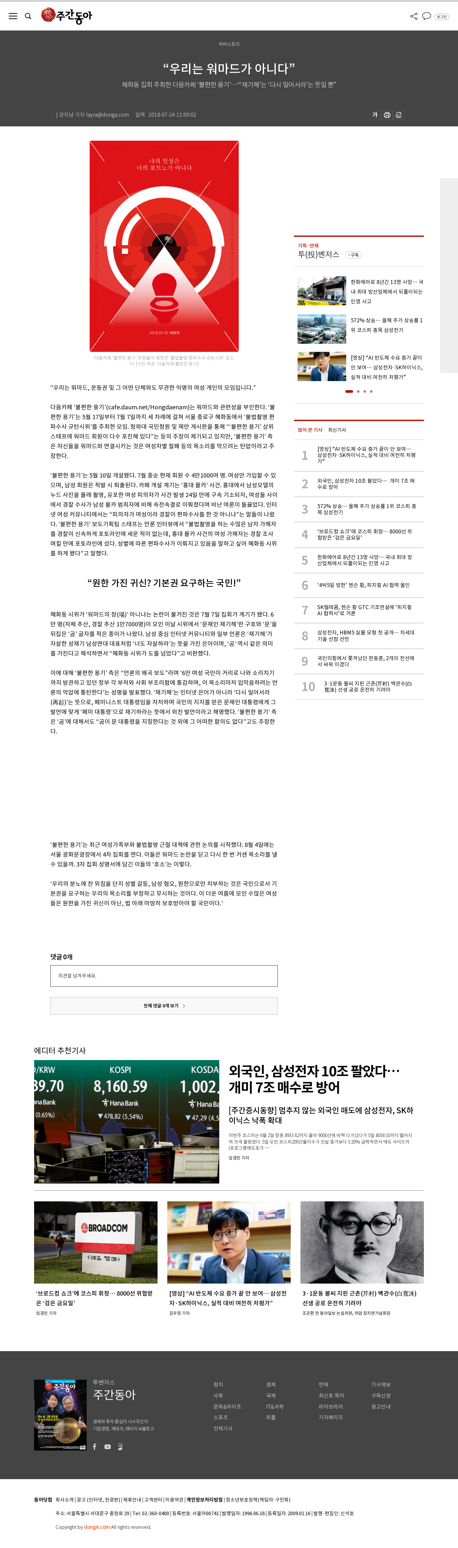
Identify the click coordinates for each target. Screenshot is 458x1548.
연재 (323, 1385)
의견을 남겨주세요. (77, 976)
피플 (271, 1417)
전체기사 (223, 1429)
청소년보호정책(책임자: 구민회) (258, 1500)
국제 (271, 1396)
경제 (271, 1385)
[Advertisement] (147, 786)
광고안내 (381, 1407)
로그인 (442, 17)
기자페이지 (331, 1417)
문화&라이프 (227, 1407)
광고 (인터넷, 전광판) (98, 1500)
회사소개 (65, 1500)
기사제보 (381, 1385)
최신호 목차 (331, 1396)
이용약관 (174, 1500)
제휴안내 (132, 1500)
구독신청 (381, 1396)
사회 (218, 1396)
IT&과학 (275, 1407)
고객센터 (153, 1500)
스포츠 (220, 1417)
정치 (218, 1385)
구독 (354, 255)
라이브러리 (331, 1407)
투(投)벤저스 (318, 254)
